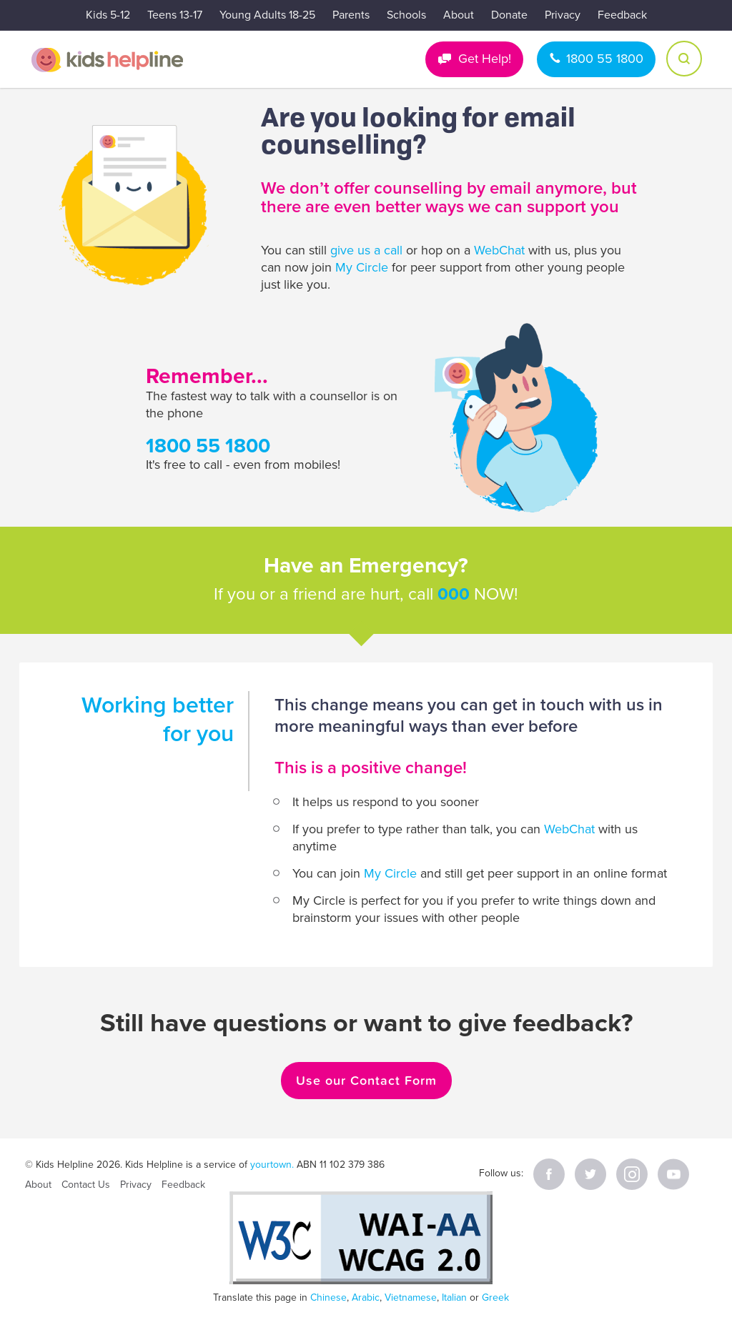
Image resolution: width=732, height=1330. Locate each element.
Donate (509, 15)
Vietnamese (411, 1297)
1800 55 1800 (604, 58)
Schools (406, 15)
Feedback (622, 15)
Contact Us (85, 1184)
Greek (495, 1297)
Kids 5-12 (108, 15)
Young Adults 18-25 (267, 15)
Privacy (562, 15)
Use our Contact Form (366, 1080)
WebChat (499, 250)
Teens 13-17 (174, 15)
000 (453, 594)
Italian (454, 1297)
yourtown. (272, 1164)
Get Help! (484, 58)
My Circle (361, 267)
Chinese (328, 1297)
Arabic (366, 1297)
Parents (351, 15)
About (458, 15)
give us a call (366, 250)
